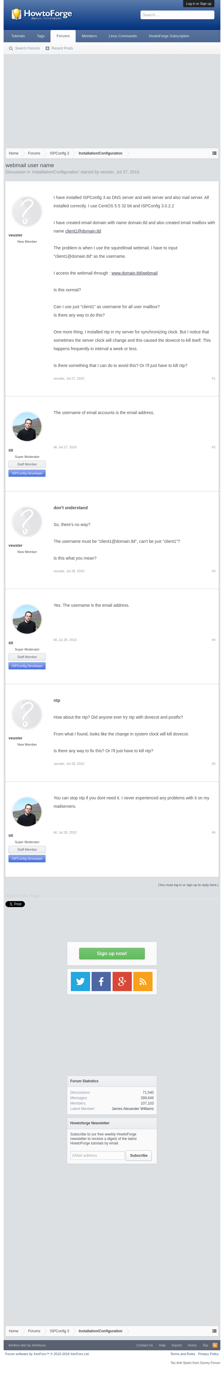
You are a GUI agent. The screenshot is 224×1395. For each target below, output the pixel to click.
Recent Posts (62, 48)
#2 (213, 447)
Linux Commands (123, 36)
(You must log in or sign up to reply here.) (188, 885)
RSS (215, 1345)
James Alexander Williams (133, 1109)
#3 (213, 571)
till (10, 450)
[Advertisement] (112, 100)
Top (205, 1345)
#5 (213, 763)
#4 (213, 640)
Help (162, 1345)
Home (192, 1345)
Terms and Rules (183, 1354)
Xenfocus (39, 1345)
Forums (63, 36)
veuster (107, 172)
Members (89, 36)
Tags (40, 36)
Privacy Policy (208, 1354)
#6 (213, 832)
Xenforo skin (17, 1345)
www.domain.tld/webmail (134, 273)
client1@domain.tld (83, 231)
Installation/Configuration (55, 172)
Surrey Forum (210, 1362)
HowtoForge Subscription (169, 36)
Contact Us (145, 1345)
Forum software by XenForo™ (47, 1354)
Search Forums (27, 48)
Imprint (177, 1345)
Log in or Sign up (198, 3)
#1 (213, 378)
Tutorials (18, 36)
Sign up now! (112, 953)
